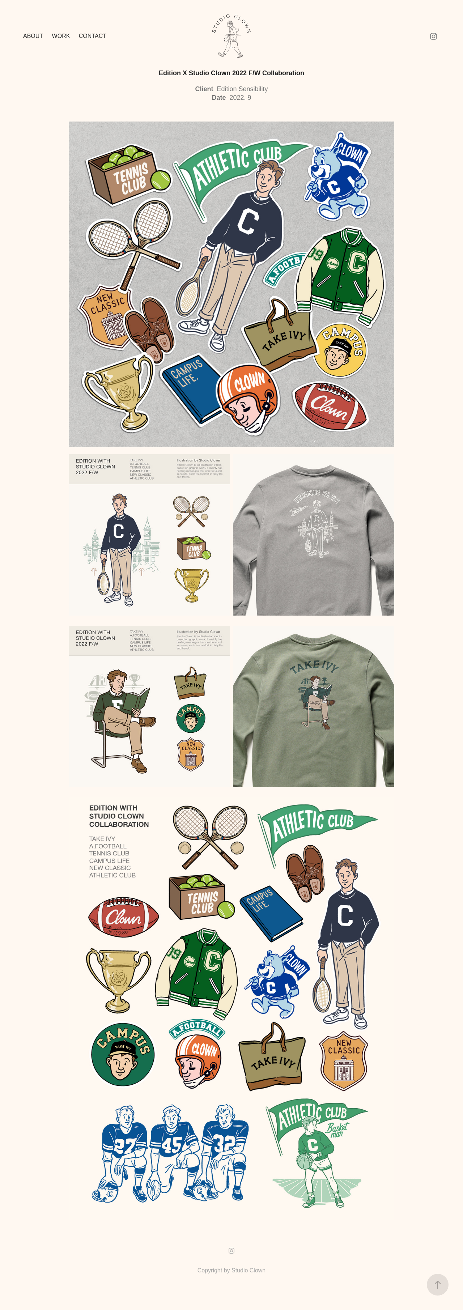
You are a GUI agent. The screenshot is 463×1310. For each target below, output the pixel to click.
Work (61, 36)
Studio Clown (249, 1270)
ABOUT (33, 36)
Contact (92, 36)
